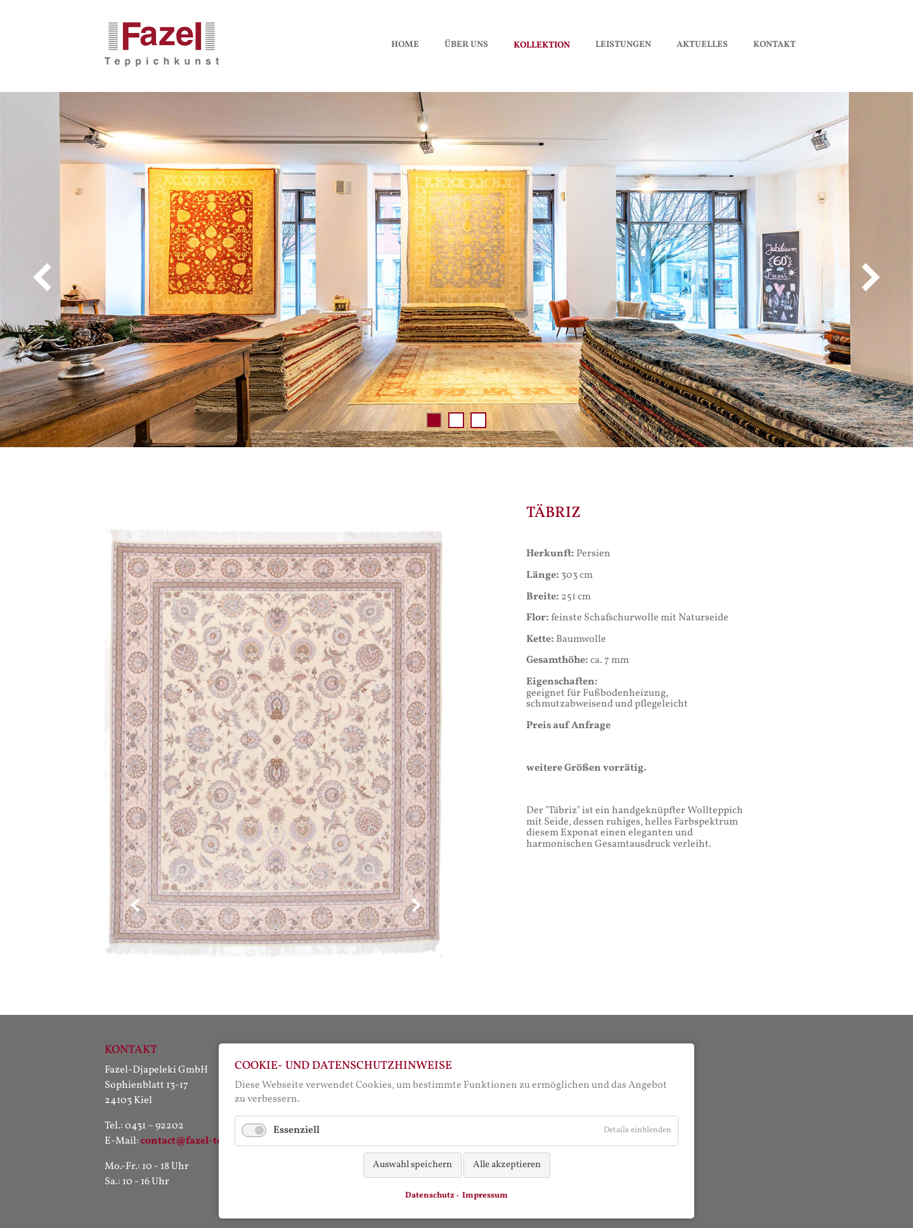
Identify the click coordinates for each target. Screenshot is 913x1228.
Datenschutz (430, 1195)
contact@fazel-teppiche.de (205, 1141)
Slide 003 (478, 420)
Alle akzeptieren (507, 1165)
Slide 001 (434, 420)
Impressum (485, 1195)
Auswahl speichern (412, 1165)
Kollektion (542, 45)
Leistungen (623, 45)
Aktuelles (702, 45)
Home (405, 45)
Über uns (466, 45)
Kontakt (774, 45)
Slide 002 (456, 420)
